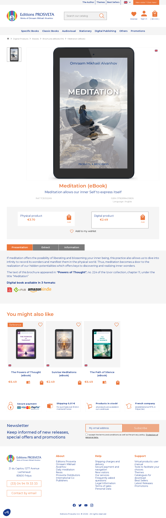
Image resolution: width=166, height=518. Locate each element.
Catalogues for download (143, 476)
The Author (80, 2)
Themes (96, 2)
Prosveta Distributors (68, 474)
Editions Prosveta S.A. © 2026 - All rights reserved (83, 514)
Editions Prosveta (66, 461)
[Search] (85, 16)
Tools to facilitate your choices (147, 468)
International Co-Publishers (65, 479)
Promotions (141, 485)
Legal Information (105, 482)
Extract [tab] (45, 247)
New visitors (102, 472)
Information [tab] (71, 247)
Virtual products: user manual (146, 462)
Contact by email (24, 493)
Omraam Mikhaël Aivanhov (65, 465)
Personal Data (103, 488)
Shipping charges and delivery (107, 462)
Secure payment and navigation (107, 468)
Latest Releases (144, 482)
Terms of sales (103, 485)
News (59, 472)
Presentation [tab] (20, 247)
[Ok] (102, 16)
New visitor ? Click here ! (146, 2)
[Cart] (154, 14)
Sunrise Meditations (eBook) (64, 373)
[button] (7, 512)
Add (69, 222)
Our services (102, 474)
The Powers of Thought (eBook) (26, 373)
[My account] (144, 14)
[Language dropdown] (128, 2)
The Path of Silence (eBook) (102, 373)
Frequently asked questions (105, 479)
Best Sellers (112, 2)
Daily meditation (65, 469)
